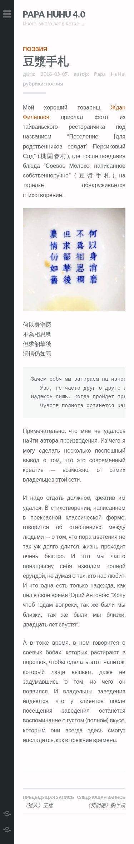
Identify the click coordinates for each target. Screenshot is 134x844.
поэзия (35, 48)
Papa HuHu (109, 74)
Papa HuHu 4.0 (54, 14)
